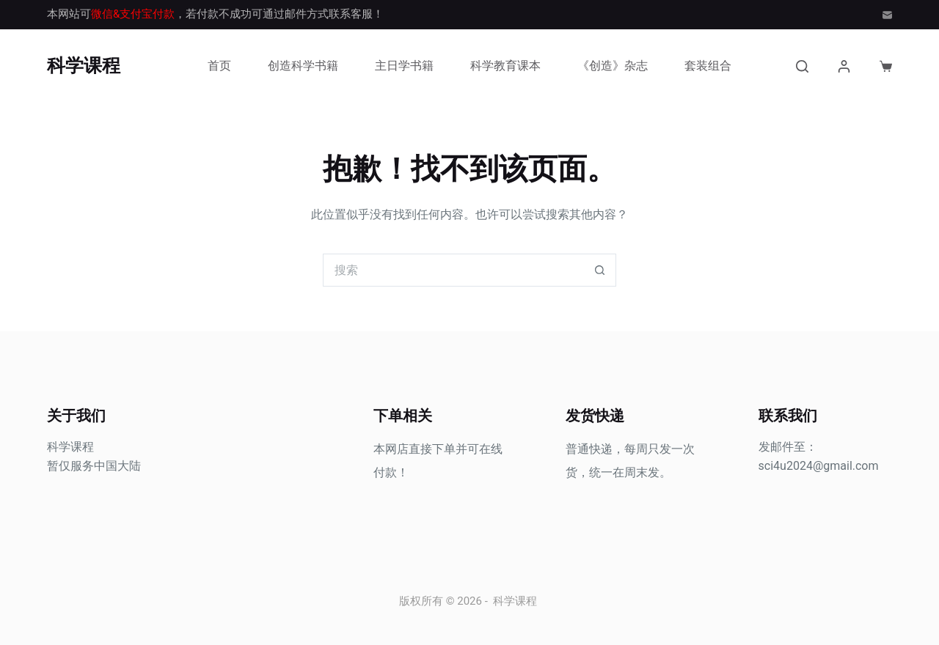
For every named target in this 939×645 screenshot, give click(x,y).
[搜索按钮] (599, 270)
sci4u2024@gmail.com (819, 466)
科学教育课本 (505, 65)
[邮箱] (887, 15)
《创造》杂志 (612, 65)
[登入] (844, 66)
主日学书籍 (404, 65)
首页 (219, 65)
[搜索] (802, 66)
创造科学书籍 (303, 65)
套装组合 (707, 65)
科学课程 (83, 65)
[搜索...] (453, 270)
